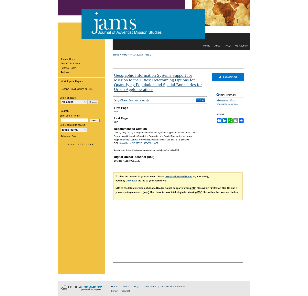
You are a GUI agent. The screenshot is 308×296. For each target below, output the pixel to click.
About (126, 286)
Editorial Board (68, 68)
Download (228, 77)
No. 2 (148, 55)
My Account (150, 286)
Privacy (114, 291)
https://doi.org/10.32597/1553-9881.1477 (138, 143)
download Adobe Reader (178, 176)
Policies (65, 72)
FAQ (136, 286)
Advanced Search (70, 136)
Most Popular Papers (72, 81)
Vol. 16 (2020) (137, 55)
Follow (200, 100)
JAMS (124, 55)
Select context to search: (72, 125)
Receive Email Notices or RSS (77, 89)
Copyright (125, 291)
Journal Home (68, 59)
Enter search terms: (70, 115)
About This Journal (70, 63)
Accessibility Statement (173, 286)
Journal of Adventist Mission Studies (154, 21)
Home (116, 55)
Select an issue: (68, 98)
